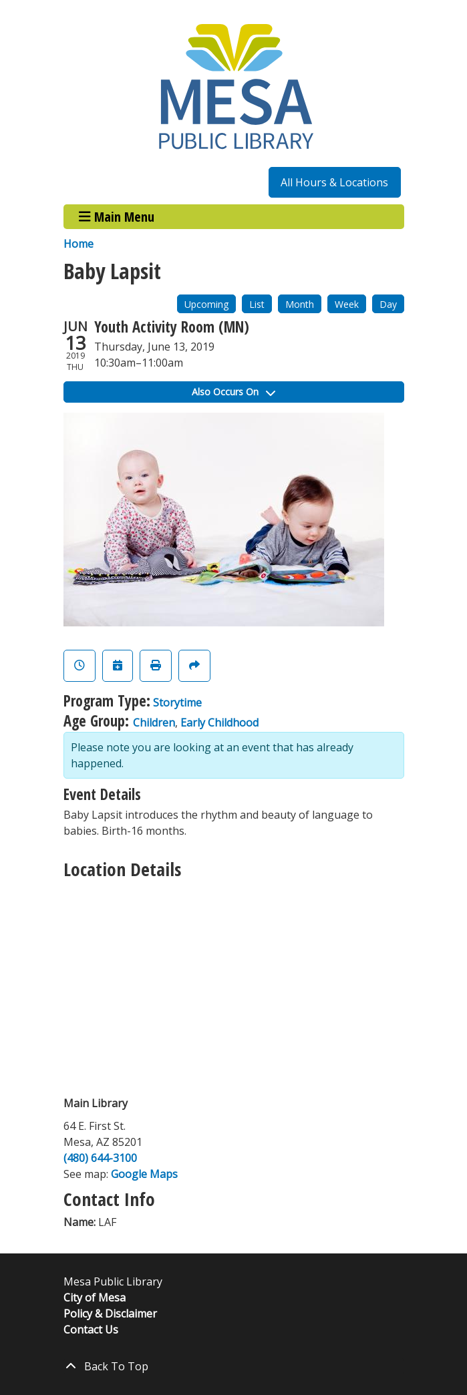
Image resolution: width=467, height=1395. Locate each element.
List (257, 304)
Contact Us (90, 1329)
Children (154, 722)
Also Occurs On (233, 391)
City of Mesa (94, 1297)
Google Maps (144, 1174)
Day (388, 304)
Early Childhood (219, 722)
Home (78, 243)
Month (299, 304)
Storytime (177, 702)
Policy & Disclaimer (110, 1313)
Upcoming (206, 304)
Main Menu (116, 217)
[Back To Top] (233, 1366)
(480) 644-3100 (100, 1158)
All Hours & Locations (334, 182)
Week (347, 304)
